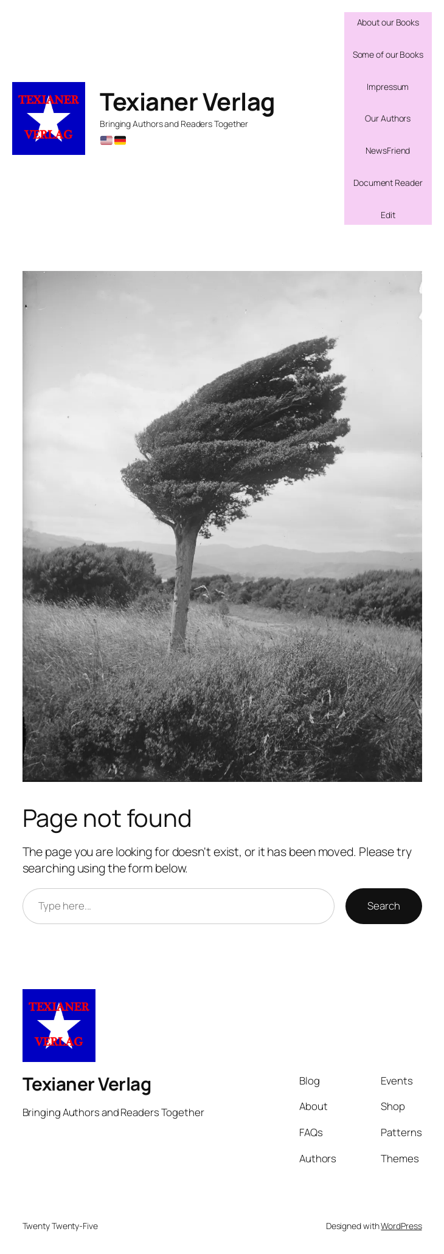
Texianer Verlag (188, 101)
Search (383, 906)
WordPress (401, 1226)
